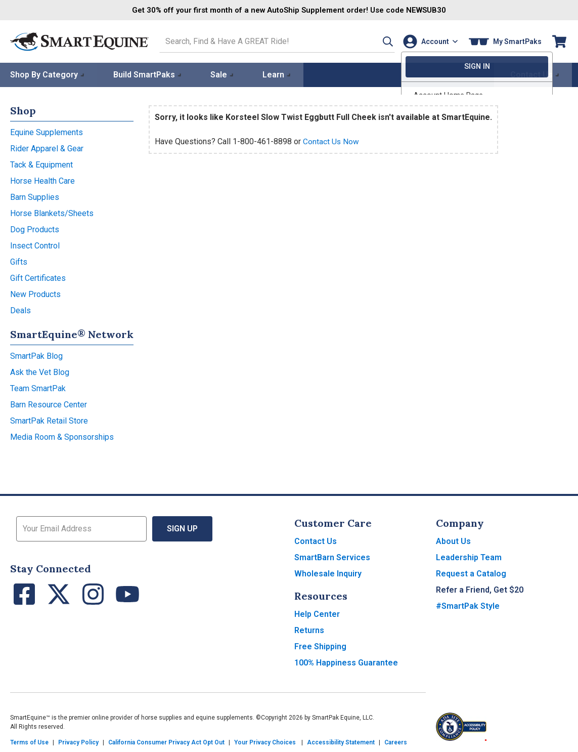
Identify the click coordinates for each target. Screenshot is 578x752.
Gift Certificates (38, 277)
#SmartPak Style (468, 605)
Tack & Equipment (41, 164)
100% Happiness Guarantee (346, 662)
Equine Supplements (46, 132)
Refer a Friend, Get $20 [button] (479, 589)
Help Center (317, 613)
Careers (395, 741)
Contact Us (315, 541)
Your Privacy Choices (265, 741)
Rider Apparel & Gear (46, 148)
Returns (309, 630)
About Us (453, 541)
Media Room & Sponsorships (62, 436)
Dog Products (34, 229)
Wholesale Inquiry (328, 573)
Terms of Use (29, 741)
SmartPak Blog (36, 355)
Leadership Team (469, 557)
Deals (20, 310)
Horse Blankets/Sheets (52, 213)
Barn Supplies (34, 196)
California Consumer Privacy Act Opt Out (166, 741)
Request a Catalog (471, 573)
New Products (35, 294)
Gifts (18, 261)
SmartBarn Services (332, 557)
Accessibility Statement (341, 741)
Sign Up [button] (182, 528)
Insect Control (35, 245)
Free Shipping (320, 646)
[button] (377, 41)
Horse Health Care (42, 180)
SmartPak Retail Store (49, 420)
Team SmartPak (38, 388)
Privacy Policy (78, 741)
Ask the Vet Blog (39, 372)
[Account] (428, 41)
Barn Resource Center (48, 404)
